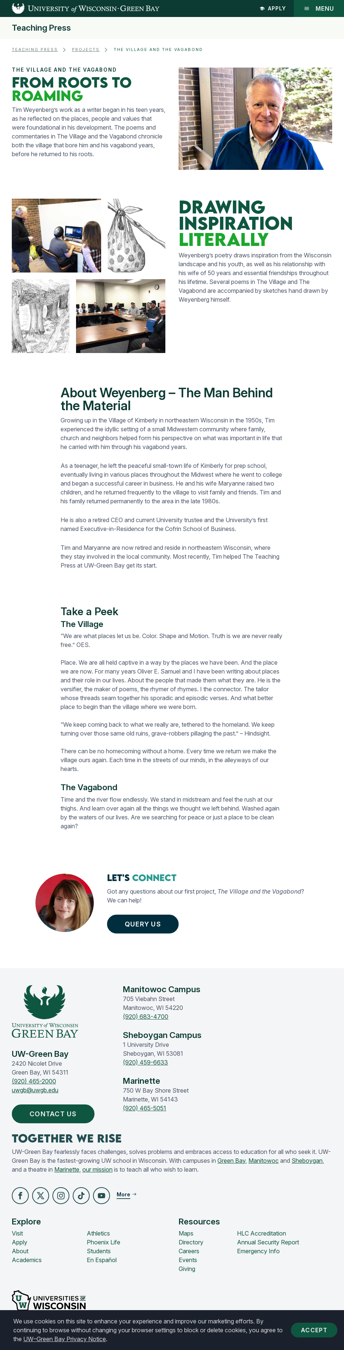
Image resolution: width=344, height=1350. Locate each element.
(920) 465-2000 (34, 1081)
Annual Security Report (268, 1242)
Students (99, 1251)
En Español (102, 1260)
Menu (319, 8)
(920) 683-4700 (145, 1016)
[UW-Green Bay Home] (79, 8)
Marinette (66, 1169)
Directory (191, 1242)
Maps (186, 1233)
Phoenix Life (103, 1242)
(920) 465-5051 (144, 1108)
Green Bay (231, 1160)
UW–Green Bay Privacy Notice (64, 1339)
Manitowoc (263, 1160)
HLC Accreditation (261, 1233)
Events (188, 1260)
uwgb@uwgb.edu (35, 1090)
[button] (20, 1195)
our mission (97, 1169)
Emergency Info (258, 1251)
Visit (17, 1233)
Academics (27, 1260)
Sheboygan (307, 1160)
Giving (187, 1268)
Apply (272, 8)
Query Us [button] (144, 924)
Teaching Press (41, 28)
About (20, 1251)
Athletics (98, 1233)
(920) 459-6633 (145, 1062)
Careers (189, 1251)
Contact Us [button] (55, 1114)
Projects (86, 49)
